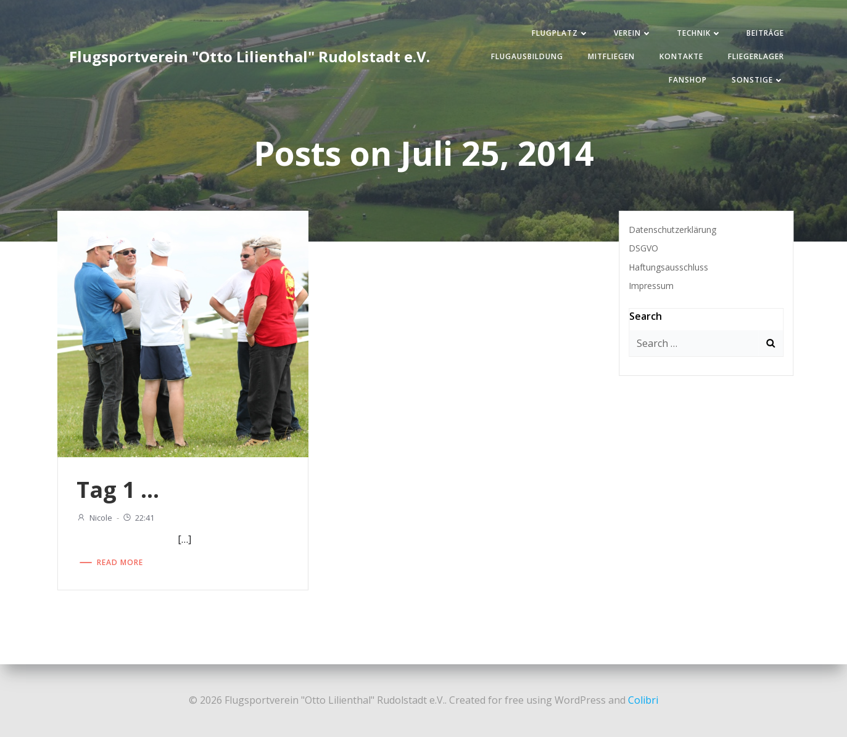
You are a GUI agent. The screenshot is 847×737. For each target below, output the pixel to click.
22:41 (138, 517)
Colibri (643, 700)
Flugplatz (560, 33)
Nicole (94, 517)
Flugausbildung (527, 56)
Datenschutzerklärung (672, 229)
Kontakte (681, 56)
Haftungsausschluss (668, 267)
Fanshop (688, 80)
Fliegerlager (756, 56)
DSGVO (643, 248)
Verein (633, 33)
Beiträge (765, 33)
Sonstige (758, 80)
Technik (699, 33)
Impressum (651, 285)
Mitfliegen (611, 56)
